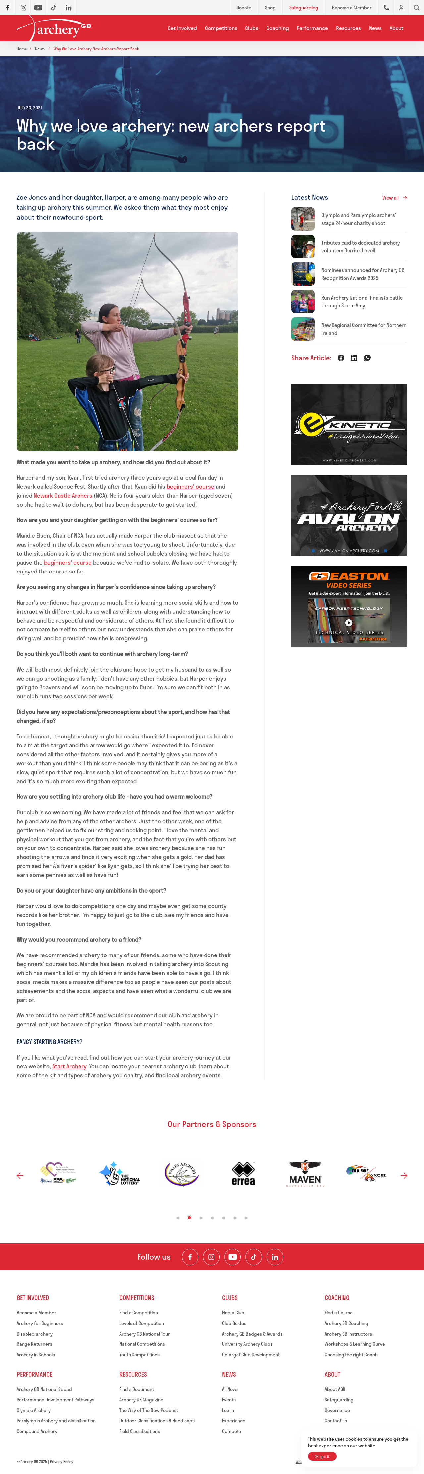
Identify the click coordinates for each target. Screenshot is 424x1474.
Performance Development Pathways (55, 1399)
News (375, 28)
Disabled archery (35, 1333)
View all (390, 198)
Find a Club (233, 1312)
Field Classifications (139, 1431)
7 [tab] (246, 1218)
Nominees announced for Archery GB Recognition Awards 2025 (362, 274)
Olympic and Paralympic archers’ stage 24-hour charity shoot (358, 219)
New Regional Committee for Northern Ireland (364, 329)
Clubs (251, 28)
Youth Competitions (139, 1354)
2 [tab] (189, 1217)
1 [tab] (178, 1218)
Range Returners (34, 1343)
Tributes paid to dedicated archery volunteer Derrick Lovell (360, 246)
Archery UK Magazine (141, 1399)
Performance (312, 28)
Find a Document (136, 1389)
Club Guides (234, 1323)
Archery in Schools (36, 1354)
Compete (231, 1431)
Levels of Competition (141, 1323)
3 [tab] (201, 1218)
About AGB (335, 1389)
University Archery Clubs (247, 1343)
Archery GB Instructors (348, 1333)
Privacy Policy (61, 1461)
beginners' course (190, 486)
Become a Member (36, 1312)
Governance (337, 1410)
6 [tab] (235, 1218)
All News (230, 1389)
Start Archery (69, 1066)
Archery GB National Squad (44, 1389)
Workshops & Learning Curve (355, 1343)
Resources (348, 28)
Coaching (277, 28)
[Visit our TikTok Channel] (253, 1257)
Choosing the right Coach (351, 1354)
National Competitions (142, 1343)
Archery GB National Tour (144, 1333)
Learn (228, 1410)
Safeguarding (339, 1399)
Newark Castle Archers (63, 495)
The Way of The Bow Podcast (148, 1410)
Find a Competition (138, 1312)
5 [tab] (223, 1218)
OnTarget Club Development (251, 1354)
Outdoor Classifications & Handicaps (157, 1420)
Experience (233, 1420)
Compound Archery (37, 1431)
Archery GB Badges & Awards (252, 1333)
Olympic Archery (34, 1410)
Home (22, 49)
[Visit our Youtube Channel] (232, 1257)
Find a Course (339, 1312)
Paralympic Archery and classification (56, 1420)
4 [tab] (212, 1218)
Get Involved (182, 28)
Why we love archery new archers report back (96, 49)
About (396, 28)
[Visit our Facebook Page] (190, 1257)
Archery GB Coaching (346, 1323)
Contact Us (336, 1420)
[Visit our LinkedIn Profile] (275, 1257)
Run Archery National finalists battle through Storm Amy (362, 301)
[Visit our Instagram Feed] (211, 1257)
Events (229, 1399)
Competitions (221, 28)
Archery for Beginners (40, 1323)
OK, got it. (322, 1456)
